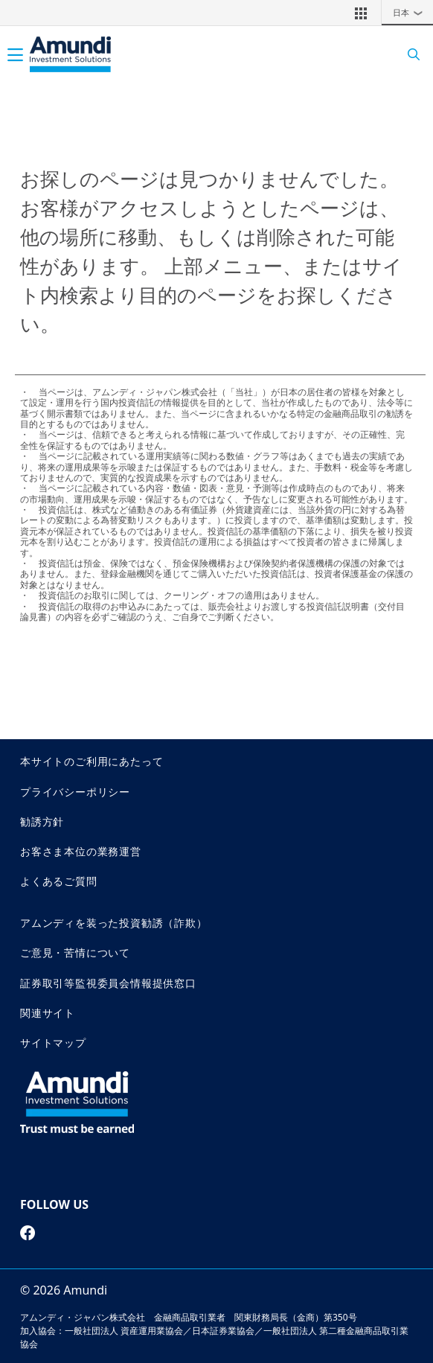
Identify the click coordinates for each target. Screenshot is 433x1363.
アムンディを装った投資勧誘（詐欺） (114, 923)
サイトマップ (53, 1042)
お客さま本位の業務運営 (80, 851)
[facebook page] (28, 1232)
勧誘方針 (42, 821)
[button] (361, 12)
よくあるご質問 (58, 881)
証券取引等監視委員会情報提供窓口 (108, 983)
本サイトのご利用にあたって (91, 761)
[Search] (409, 54)
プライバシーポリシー (75, 792)
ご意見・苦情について (75, 952)
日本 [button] (411, 12)
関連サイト (47, 1013)
